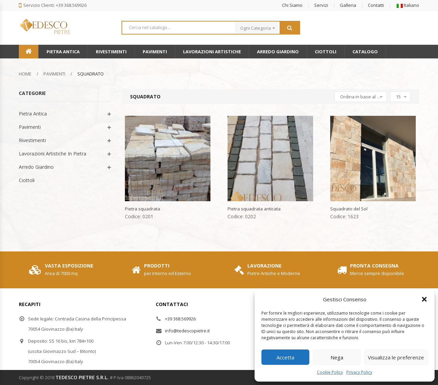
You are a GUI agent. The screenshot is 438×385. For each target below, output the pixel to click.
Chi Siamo (292, 5)
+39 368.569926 (180, 319)
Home (25, 74)
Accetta (285, 357)
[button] (424, 299)
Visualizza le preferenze (396, 357)
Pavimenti (155, 52)
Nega (337, 357)
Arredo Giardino (278, 52)
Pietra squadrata (142, 209)
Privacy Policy (359, 372)
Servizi (321, 5)
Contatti (376, 5)
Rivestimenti (111, 52)
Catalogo (365, 52)
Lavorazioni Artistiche (212, 52)
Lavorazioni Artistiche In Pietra (52, 153)
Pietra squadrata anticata (254, 209)
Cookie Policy (330, 372)
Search (289, 28)
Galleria (348, 5)
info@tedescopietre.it (187, 331)
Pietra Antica (63, 52)
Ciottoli (325, 52)
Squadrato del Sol (349, 209)
